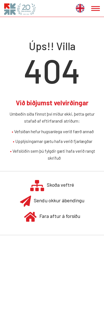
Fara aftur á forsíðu (52, 216)
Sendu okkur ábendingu (52, 201)
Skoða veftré (52, 185)
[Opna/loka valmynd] (95, 8)
